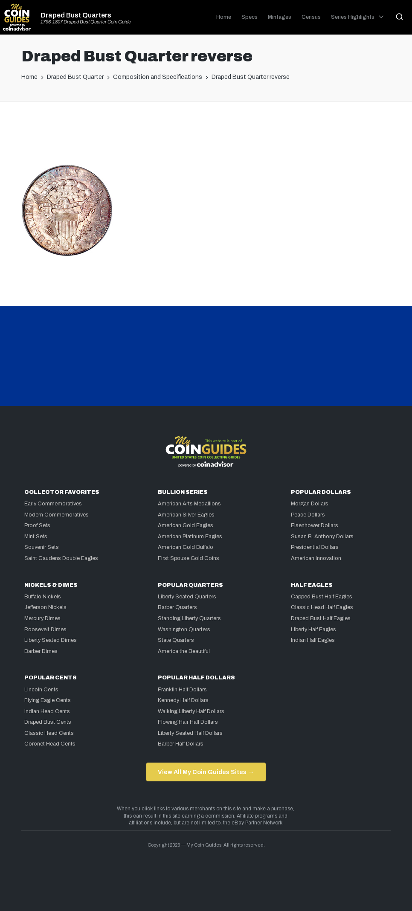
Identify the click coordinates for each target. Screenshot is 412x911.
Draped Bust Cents (47, 722)
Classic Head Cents (49, 733)
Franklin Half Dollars (182, 690)
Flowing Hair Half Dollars (188, 722)
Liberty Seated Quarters (187, 597)
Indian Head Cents (47, 711)
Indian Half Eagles (313, 640)
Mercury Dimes (42, 618)
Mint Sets (35, 537)
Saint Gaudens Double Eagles (61, 558)
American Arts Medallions (189, 504)
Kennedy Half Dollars (183, 700)
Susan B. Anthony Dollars (322, 537)
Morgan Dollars (309, 504)
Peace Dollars (308, 515)
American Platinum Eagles (190, 537)
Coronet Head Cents (49, 744)
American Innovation (316, 558)
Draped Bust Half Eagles (321, 618)
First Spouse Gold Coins (188, 558)
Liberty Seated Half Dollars (190, 733)
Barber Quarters (177, 607)
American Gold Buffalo (185, 547)
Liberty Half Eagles (313, 629)
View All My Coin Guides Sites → (206, 772)
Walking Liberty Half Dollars (191, 711)
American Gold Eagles (185, 525)
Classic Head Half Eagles (322, 607)
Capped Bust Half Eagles (321, 597)
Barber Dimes (41, 651)
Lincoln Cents (41, 690)
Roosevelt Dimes (45, 629)
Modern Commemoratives (56, 515)
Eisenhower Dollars (314, 525)
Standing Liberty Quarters (189, 618)
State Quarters (176, 640)
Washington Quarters (184, 629)
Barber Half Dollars (180, 744)
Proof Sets (37, 525)
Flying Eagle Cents (47, 700)
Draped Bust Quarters (76, 15)
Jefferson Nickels (45, 607)
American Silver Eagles (186, 515)
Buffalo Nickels (42, 597)
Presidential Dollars (315, 547)
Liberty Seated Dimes (50, 640)
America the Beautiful (184, 651)
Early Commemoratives (53, 504)
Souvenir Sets (41, 547)
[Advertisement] (206, 136)
